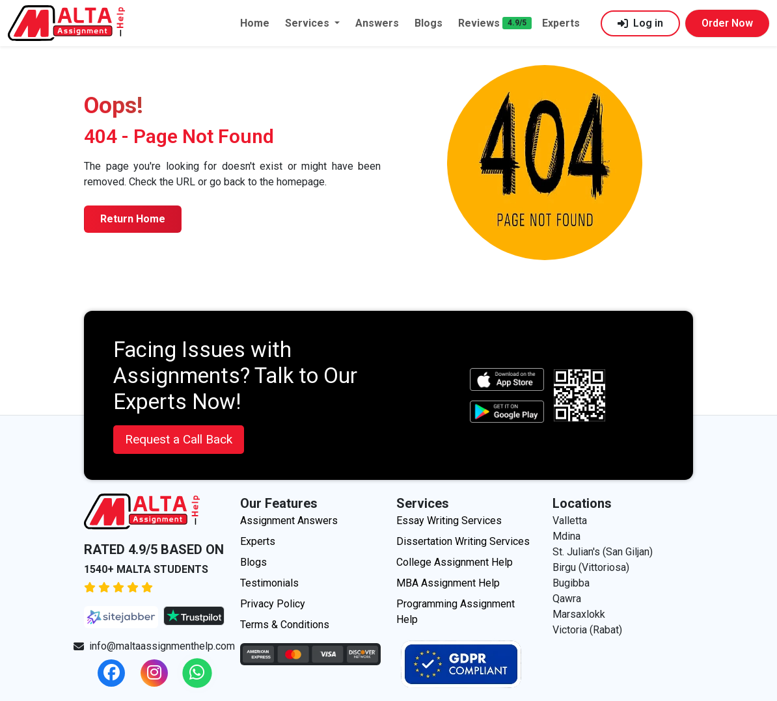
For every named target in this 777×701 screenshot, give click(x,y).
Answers (377, 23)
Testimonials (269, 583)
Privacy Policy (272, 604)
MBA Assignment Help (448, 583)
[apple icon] (507, 379)
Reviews (479, 23)
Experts (561, 23)
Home (254, 23)
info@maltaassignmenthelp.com (154, 646)
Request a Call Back (178, 439)
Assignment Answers (289, 520)
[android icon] (507, 412)
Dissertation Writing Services (463, 541)
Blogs (429, 23)
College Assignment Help (454, 562)
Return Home (132, 219)
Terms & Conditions (284, 624)
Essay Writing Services (449, 520)
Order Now (727, 23)
